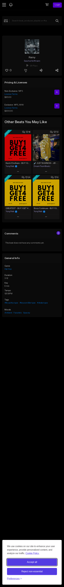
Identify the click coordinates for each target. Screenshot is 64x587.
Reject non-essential (32, 571)
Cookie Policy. (32, 553)
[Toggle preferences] (14, 578)
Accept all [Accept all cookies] (32, 562)
